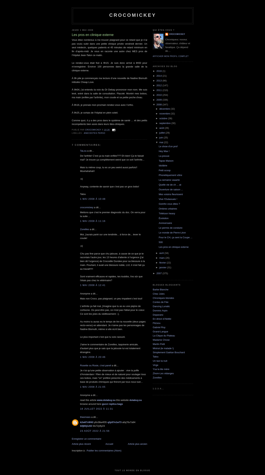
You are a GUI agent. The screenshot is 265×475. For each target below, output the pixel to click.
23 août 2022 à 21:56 (94, 430)
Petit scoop (164, 170)
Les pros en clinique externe (174, 247)
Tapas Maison (166, 160)
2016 (159, 71)
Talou (155, 356)
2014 (159, 75)
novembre (165, 113)
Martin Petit (159, 344)
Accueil (109, 444)
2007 (159, 273)
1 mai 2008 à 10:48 (92, 199)
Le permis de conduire (170, 227)
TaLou (83, 150)
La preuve (164, 156)
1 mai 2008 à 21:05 (92, 386)
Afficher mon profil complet (171, 56)
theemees (85, 417)
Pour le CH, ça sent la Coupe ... (175, 237)
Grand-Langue (160, 331)
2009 (159, 99)
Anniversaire (165, 223)
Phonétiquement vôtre (170, 175)
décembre (165, 108)
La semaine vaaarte (169, 180)
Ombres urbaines (168, 208)
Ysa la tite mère (161, 369)
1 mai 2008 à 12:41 (92, 285)
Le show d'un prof (168, 146)
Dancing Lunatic (161, 306)
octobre (163, 118)
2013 (159, 80)
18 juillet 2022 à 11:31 (96, 408)
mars (162, 257)
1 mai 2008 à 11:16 (92, 221)
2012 (159, 85)
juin (161, 137)
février (163, 262)
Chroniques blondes (163, 298)
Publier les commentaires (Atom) (104, 450)
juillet (162, 132)
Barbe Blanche (160, 289)
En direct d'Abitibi (162, 318)
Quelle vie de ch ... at (170, 184)
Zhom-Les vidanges (163, 373)
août (162, 128)
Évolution (163, 218)
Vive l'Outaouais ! (168, 199)
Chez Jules (159, 293)
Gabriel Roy (159, 327)
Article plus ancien (137, 444)
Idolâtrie (163, 165)
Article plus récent (81, 444)
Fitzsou (156, 323)
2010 (159, 95)
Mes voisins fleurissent (171, 194)
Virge (155, 365)
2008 (159, 104)
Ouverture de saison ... (171, 189)
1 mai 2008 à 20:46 (92, 357)
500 (161, 242)
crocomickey (132, 15)
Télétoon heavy (167, 213)
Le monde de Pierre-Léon (172, 232)
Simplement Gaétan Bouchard (169, 352)
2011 (159, 90)
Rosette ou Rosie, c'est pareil (95, 365)
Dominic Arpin (160, 310)
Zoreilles (84, 229)
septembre (165, 123)
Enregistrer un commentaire (86, 438)
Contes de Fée (160, 302)
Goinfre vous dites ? (169, 203)
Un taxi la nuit (160, 360)
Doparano (158, 314)
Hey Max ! (164, 151)
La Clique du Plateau (164, 335)
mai (161, 142)
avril (161, 253)
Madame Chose (161, 339)
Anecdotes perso (94, 133)
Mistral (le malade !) (163, 348)
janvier (163, 267)
